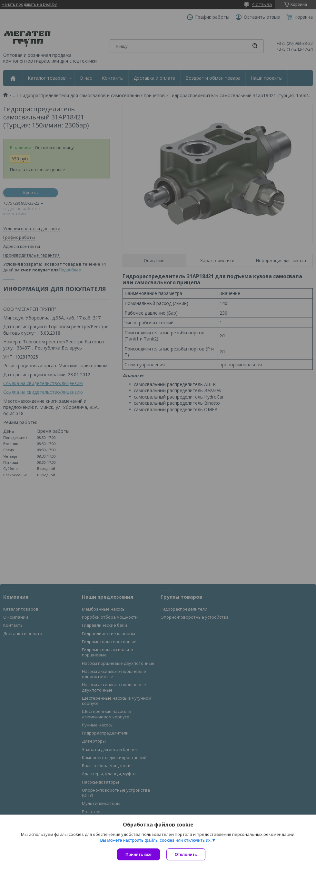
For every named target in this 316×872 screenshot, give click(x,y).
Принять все (138, 854)
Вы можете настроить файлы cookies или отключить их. (156, 840)
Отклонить (186, 854)
